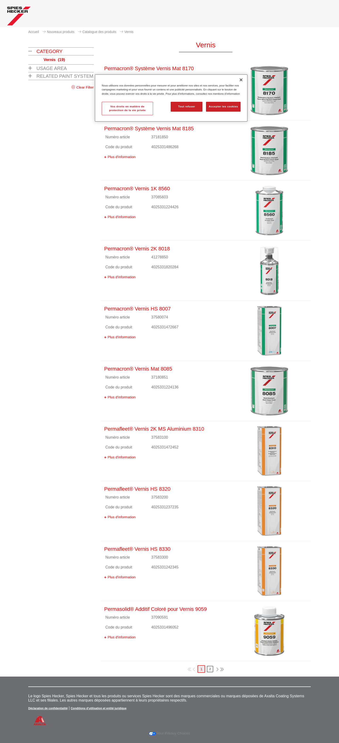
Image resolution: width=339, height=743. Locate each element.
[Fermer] (241, 80)
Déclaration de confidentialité (48, 708)
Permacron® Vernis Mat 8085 (138, 369)
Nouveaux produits (60, 32)
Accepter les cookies (223, 106)
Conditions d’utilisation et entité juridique (98, 708)
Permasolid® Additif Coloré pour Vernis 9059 (155, 609)
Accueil (33, 32)
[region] (171, 98)
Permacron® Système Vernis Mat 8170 (149, 68)
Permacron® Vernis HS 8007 (137, 309)
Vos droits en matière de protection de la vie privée (127, 108)
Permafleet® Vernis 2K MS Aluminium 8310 (154, 429)
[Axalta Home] (19, 17)
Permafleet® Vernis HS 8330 (137, 549)
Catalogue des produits (99, 32)
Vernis (128, 32)
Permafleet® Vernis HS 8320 (137, 489)
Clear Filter (84, 87)
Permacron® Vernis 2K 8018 (137, 249)
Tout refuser (186, 106)
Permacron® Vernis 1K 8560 (137, 189)
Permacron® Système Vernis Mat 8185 (149, 128)
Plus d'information (122, 157)
